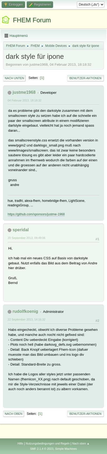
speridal (20, 230)
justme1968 (23, 92)
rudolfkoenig (25, 311)
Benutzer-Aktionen (85, 78)
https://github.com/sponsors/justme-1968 (36, 214)
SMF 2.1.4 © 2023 (41, 448)
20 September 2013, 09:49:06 (26, 237)
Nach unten (14, 78)
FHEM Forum (32, 20)
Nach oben (13, 413)
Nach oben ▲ (81, 443)
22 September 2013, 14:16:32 (26, 319)
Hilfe (20, 443)
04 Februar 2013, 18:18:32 (24, 100)
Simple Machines (66, 448)
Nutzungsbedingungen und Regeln (47, 443)
